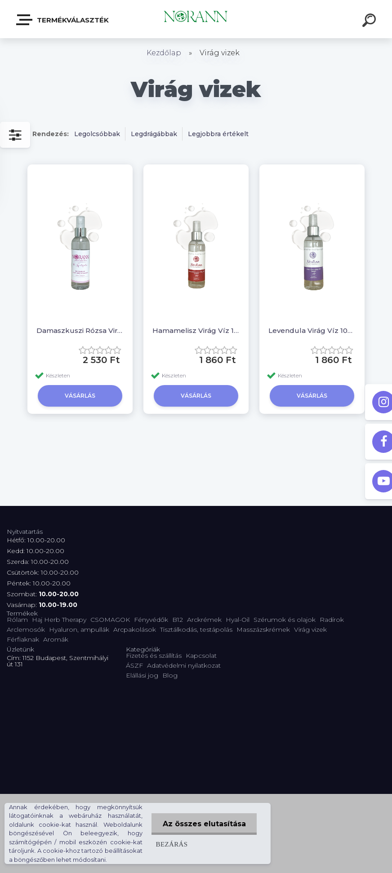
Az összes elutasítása (203, 824)
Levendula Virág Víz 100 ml (312, 330)
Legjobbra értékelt (218, 134)
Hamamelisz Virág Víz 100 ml (196, 330)
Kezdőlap (164, 53)
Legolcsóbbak (97, 134)
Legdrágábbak (154, 134)
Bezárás (171, 844)
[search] (370, 21)
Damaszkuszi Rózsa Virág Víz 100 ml (80, 330)
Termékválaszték (63, 19)
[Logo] (196, 19)
